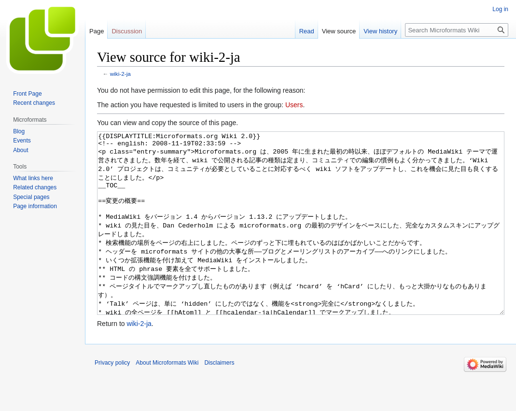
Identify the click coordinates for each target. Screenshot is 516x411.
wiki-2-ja (120, 74)
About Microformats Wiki (167, 399)
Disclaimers (219, 399)
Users (294, 105)
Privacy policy (112, 399)
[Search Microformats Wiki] (456, 30)
